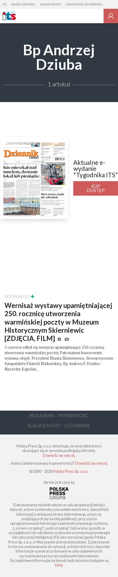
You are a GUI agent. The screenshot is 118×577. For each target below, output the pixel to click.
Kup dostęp (96, 188)
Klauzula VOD (43, 425)
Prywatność (73, 415)
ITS (4, 4)
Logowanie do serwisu (84, 4)
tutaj (58, 565)
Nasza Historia (23, 4)
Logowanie (77, 425)
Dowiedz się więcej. (59, 455)
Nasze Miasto (50, 4)
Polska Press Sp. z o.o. (71, 471)
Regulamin (41, 415)
